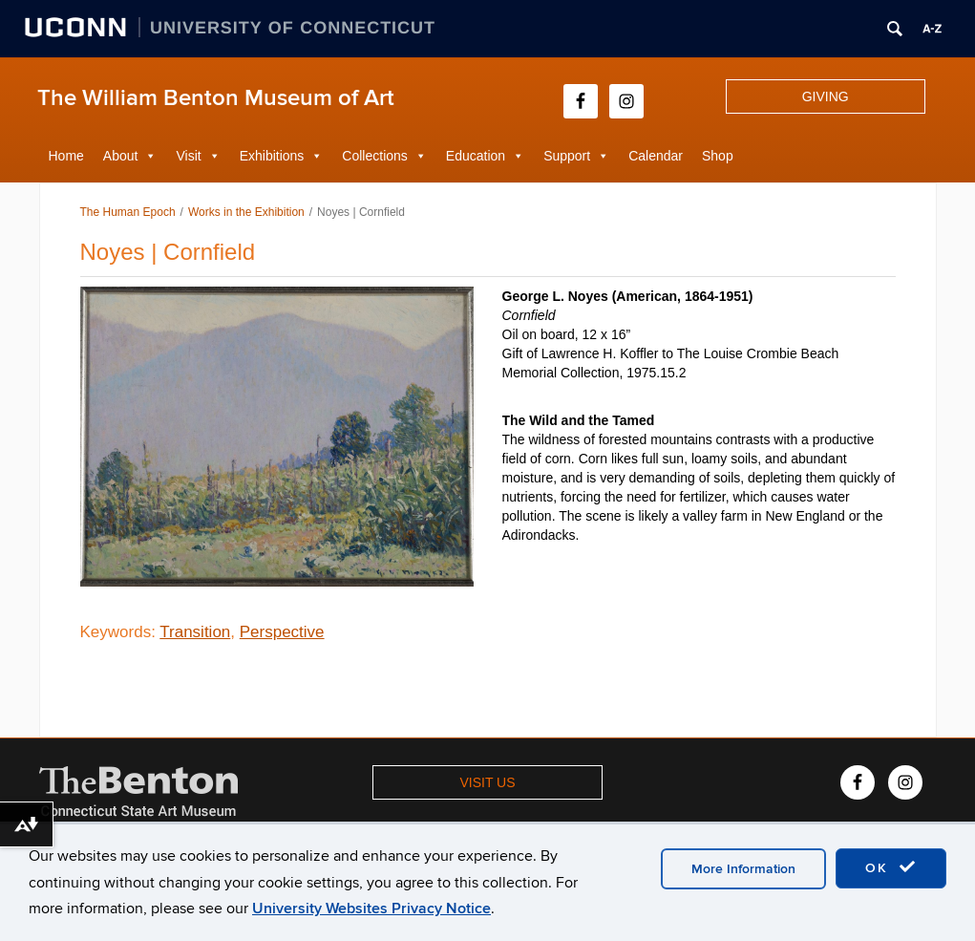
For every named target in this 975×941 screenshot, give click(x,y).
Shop (717, 155)
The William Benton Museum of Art (215, 98)
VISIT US (487, 782)
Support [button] (566, 155)
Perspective (282, 632)
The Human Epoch (128, 212)
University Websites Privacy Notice (371, 908)
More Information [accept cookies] (743, 869)
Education (475, 155)
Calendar (655, 155)
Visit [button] (188, 155)
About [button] (120, 155)
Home (66, 155)
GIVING (825, 96)
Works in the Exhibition (246, 212)
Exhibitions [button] (272, 155)
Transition (194, 632)
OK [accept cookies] (891, 867)
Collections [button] (374, 155)
